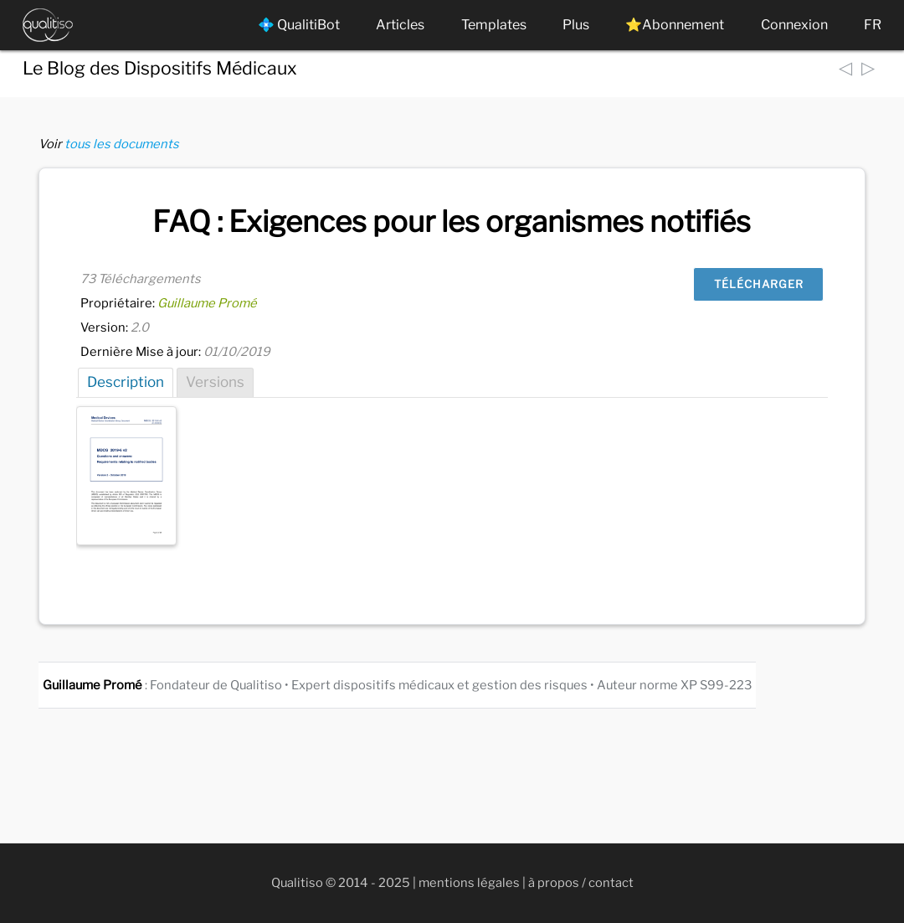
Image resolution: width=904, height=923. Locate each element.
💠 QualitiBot (299, 25)
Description (125, 382)
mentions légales (469, 882)
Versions (215, 382)
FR (872, 25)
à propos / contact (581, 882)
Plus (575, 25)
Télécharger (759, 284)
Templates (493, 25)
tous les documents (121, 144)
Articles (400, 25)
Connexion (794, 25)
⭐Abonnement (674, 25)
